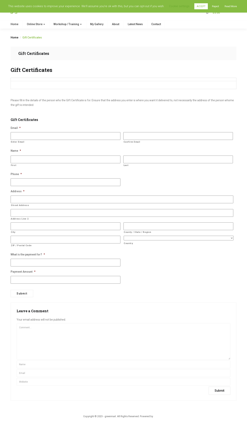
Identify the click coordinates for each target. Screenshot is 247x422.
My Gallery (96, 24)
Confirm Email (132, 141)
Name (16, 150)
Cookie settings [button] (179, 6)
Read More (231, 6)
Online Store (36, 24)
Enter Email (17, 141)
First (13, 165)
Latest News (135, 24)
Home (14, 24)
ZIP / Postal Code (21, 245)
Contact (156, 24)
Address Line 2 (20, 218)
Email (16, 127)
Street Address (20, 205)
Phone (16, 174)
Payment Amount (23, 271)
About (115, 24)
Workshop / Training (67, 24)
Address (18, 191)
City (13, 232)
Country (128, 243)
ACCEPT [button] (201, 6)
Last (126, 165)
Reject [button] (215, 6)
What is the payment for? (28, 254)
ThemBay (159, 415)
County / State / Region (137, 232)
